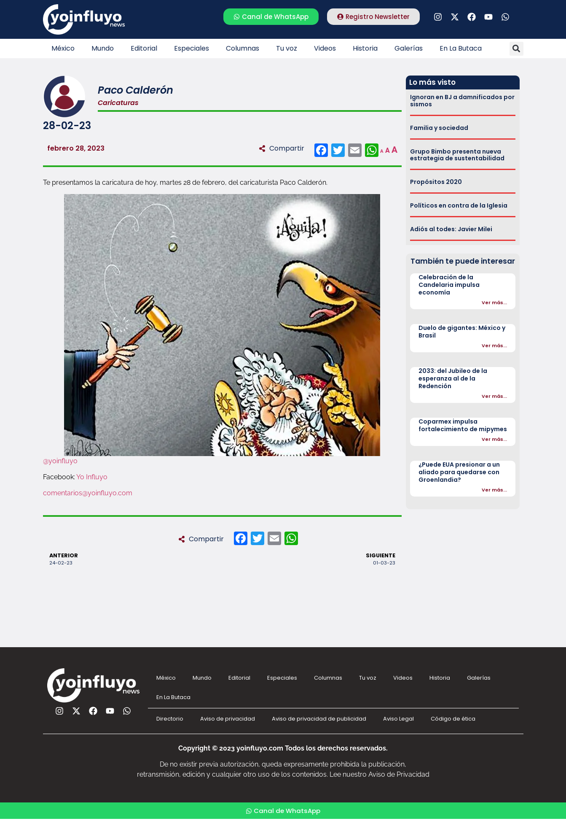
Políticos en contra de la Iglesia (458, 205)
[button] (516, 49)
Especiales (191, 48)
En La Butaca (461, 48)
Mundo (102, 48)
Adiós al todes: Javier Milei (451, 229)
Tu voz (286, 48)
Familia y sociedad (439, 128)
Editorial (144, 48)
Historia (365, 48)
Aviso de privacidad (227, 719)
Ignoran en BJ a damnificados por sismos (462, 100)
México (63, 48)
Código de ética (453, 719)
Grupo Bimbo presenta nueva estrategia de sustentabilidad (457, 155)
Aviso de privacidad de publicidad (319, 719)
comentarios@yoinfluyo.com (87, 493)
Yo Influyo (91, 477)
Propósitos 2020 (436, 182)
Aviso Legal (398, 719)
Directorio (169, 719)
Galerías (408, 48)
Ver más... (494, 302)
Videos (325, 48)
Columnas (242, 48)
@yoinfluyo (60, 461)
